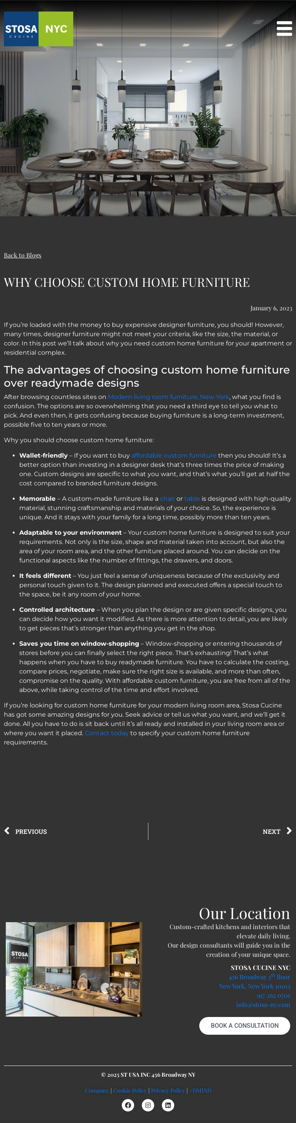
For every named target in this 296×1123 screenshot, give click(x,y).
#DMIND (200, 1090)
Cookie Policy (130, 1090)
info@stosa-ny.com (263, 1004)
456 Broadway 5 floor (259, 977)
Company (97, 1090)
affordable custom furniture (174, 455)
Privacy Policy (168, 1090)
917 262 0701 (273, 995)
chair (167, 498)
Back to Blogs (22, 255)
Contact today (107, 733)
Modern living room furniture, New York (168, 397)
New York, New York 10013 (254, 986)
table (192, 498)
